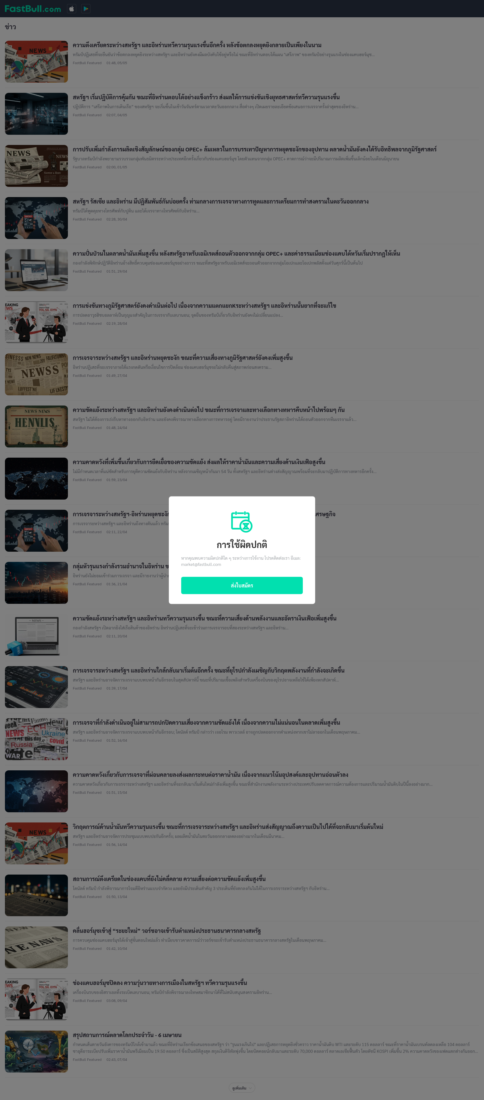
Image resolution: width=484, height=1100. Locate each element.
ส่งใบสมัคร (242, 585)
